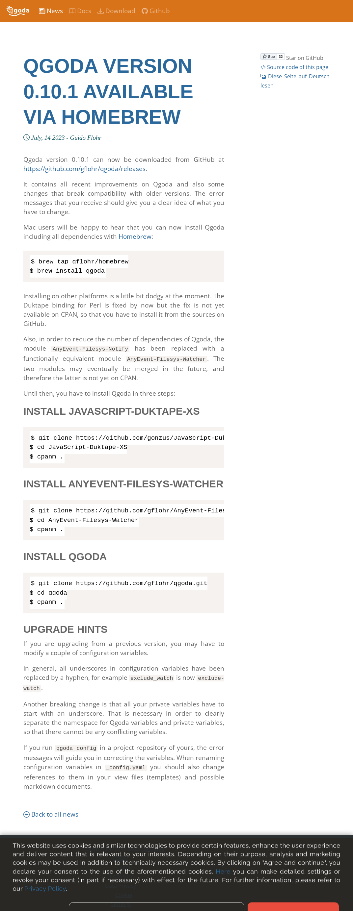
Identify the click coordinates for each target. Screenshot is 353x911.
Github (156, 11)
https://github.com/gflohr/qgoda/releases (84, 168)
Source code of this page (294, 67)
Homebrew (135, 236)
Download (116, 11)
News (51, 11)
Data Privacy (120, 881)
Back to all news (50, 810)
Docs (80, 11)
